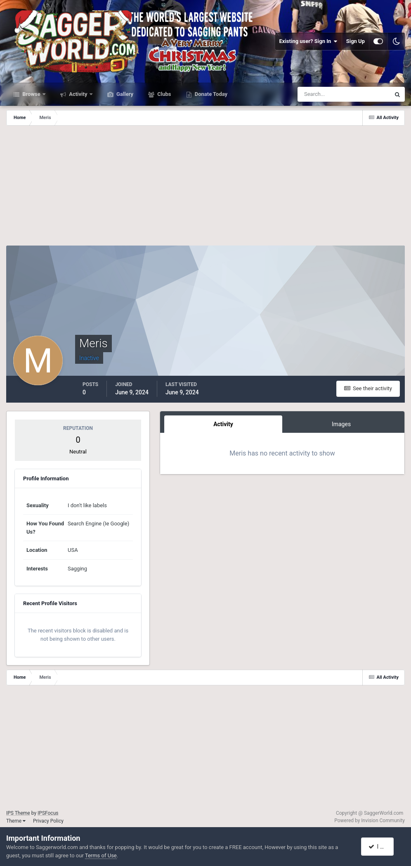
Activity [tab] (223, 424)
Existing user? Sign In (308, 41)
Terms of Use (101, 855)
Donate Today (211, 94)
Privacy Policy (48, 821)
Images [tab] (341, 424)
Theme (16, 821)
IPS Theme (18, 813)
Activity (78, 94)
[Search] (319, 94)
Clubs (163, 94)
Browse (31, 94)
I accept (381, 846)
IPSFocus (48, 813)
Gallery (124, 94)
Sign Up (355, 41)
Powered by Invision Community (369, 820)
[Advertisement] (205, 188)
